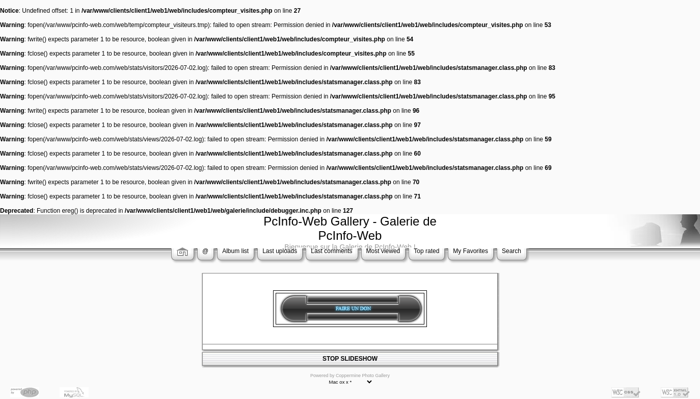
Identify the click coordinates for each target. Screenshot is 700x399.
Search (511, 251)
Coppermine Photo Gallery (363, 375)
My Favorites (470, 251)
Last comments (331, 251)
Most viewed (383, 251)
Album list (235, 251)
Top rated (426, 251)
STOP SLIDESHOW (350, 358)
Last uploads (279, 251)
